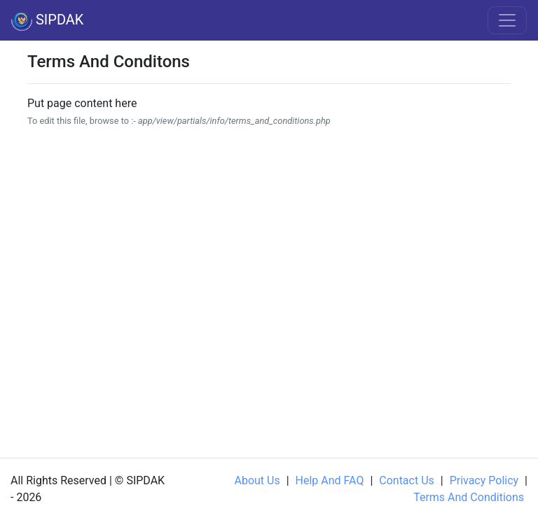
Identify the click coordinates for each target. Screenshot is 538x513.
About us (257, 480)
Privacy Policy (484, 480)
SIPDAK (47, 20)
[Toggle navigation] (507, 20)
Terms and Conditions (468, 497)
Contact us (406, 480)
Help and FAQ (330, 480)
